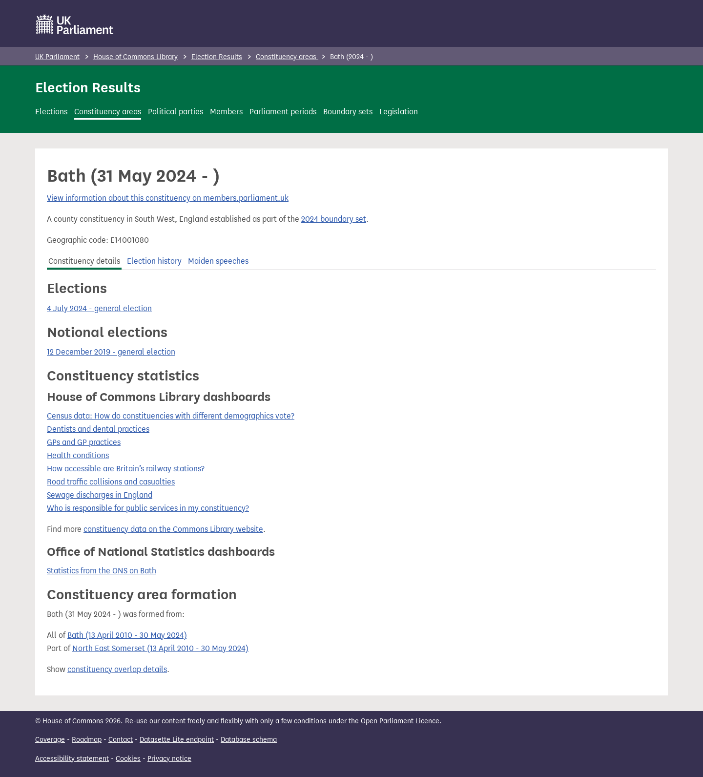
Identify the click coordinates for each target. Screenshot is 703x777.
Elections (51, 111)
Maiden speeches (218, 261)
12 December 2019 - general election (111, 352)
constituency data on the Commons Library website (173, 529)
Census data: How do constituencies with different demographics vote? (170, 415)
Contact (120, 739)
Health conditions (78, 455)
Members (226, 111)
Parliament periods (282, 111)
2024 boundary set (333, 219)
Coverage (50, 739)
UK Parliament (57, 57)
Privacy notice (169, 759)
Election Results (216, 57)
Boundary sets (347, 111)
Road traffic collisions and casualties (111, 481)
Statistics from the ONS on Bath (101, 570)
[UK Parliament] (75, 24)
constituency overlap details (117, 669)
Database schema (249, 739)
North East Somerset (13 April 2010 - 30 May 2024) (160, 648)
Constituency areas (287, 57)
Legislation (398, 111)
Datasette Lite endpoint (177, 739)
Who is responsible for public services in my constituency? (148, 508)
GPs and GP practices (84, 442)
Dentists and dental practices (98, 429)
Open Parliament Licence (400, 721)
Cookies (128, 759)
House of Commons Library (135, 57)
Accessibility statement (72, 759)
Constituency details (84, 261)
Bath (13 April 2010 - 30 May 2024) (127, 635)
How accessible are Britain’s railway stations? (126, 468)
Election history (154, 261)
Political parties (175, 111)
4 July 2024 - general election (99, 308)
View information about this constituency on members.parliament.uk (168, 198)
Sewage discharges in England (99, 495)
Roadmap (87, 739)
